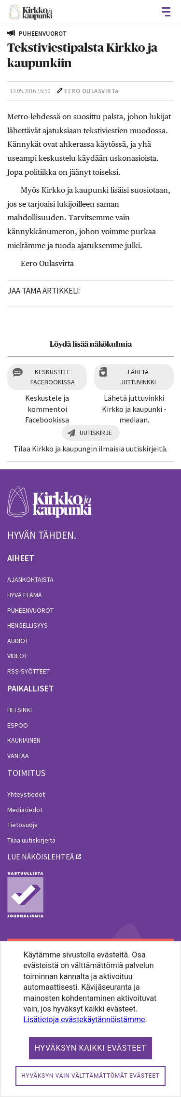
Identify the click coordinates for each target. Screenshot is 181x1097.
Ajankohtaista (30, 579)
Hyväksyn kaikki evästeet (91, 1048)
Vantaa (18, 755)
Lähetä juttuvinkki (138, 376)
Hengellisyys (27, 625)
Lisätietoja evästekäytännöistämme (84, 1019)
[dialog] (90, 1019)
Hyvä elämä (24, 595)
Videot (17, 655)
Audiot (17, 640)
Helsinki (19, 709)
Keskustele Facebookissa (52, 376)
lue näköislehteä (40, 856)
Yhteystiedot (26, 794)
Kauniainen (24, 740)
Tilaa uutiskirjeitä (31, 840)
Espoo (17, 725)
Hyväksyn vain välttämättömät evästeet (90, 1075)
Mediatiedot (24, 809)
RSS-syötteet (28, 671)
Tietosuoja (22, 824)
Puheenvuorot (30, 610)
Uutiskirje (96, 432)
